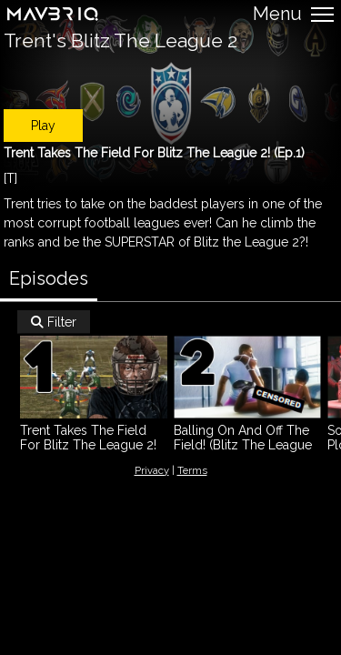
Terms (192, 470)
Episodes (48, 278)
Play (43, 125)
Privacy (152, 470)
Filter (53, 322)
